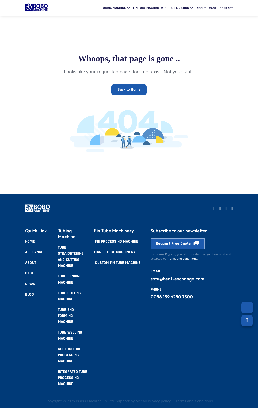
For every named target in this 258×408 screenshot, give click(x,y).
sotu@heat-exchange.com (177, 278)
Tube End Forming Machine (66, 315)
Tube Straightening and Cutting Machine (71, 256)
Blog (29, 293)
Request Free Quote (177, 242)
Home (30, 240)
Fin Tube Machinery (148, 8)
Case (213, 8)
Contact (226, 8)
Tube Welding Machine (70, 334)
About (201, 8)
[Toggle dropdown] (128, 7)
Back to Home (129, 89)
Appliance (34, 251)
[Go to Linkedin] (214, 208)
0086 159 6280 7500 (172, 296)
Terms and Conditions (194, 400)
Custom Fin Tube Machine (117, 262)
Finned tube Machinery (114, 251)
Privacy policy (159, 400)
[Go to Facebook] (226, 208)
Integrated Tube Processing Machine (72, 377)
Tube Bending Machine (70, 278)
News (30, 283)
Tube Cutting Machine (69, 295)
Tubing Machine (113, 8)
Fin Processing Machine (116, 240)
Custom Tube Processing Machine (69, 354)
